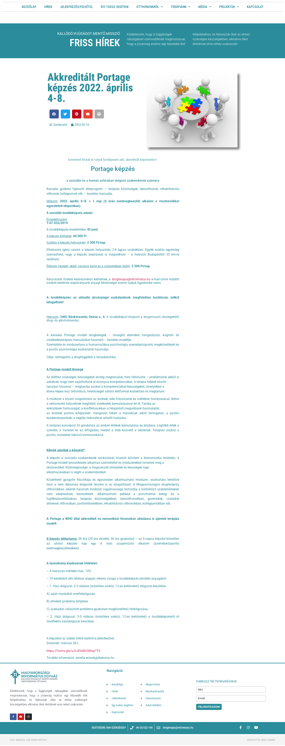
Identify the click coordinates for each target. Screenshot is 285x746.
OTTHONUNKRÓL (149, 7)
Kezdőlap (29, 7)
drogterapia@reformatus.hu (131, 279)
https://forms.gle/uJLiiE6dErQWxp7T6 (73, 651)
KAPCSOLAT (255, 7)
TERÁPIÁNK (180, 7)
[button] (54, 114)
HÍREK (48, 7)
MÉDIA (204, 7)
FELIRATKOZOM (209, 706)
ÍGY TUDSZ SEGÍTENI (114, 7)
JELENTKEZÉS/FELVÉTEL (76, 7)
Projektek (229, 7)
